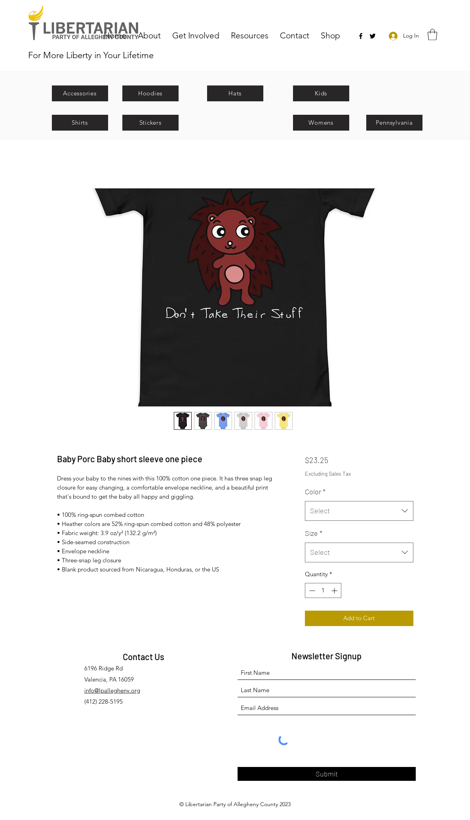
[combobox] (359, 511)
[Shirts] (80, 123)
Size (313, 533)
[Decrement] (311, 590)
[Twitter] (373, 36)
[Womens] (321, 123)
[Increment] (335, 590)
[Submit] (327, 774)
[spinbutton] (323, 590)
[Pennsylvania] (394, 123)
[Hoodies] (150, 93)
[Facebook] (361, 36)
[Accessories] (80, 93)
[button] (151, 35)
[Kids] (321, 93)
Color (315, 491)
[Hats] (235, 93)
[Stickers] (150, 123)
